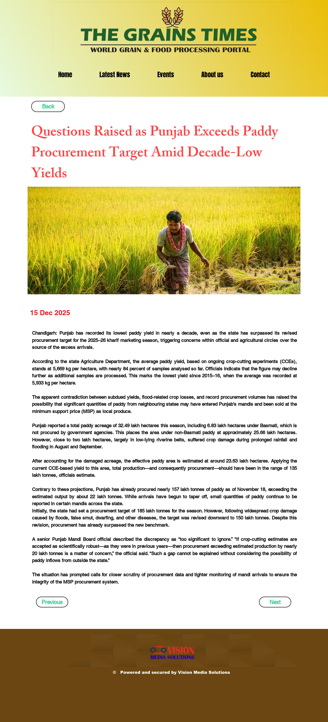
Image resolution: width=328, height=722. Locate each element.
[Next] (275, 602)
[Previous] (52, 602)
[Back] (48, 106)
